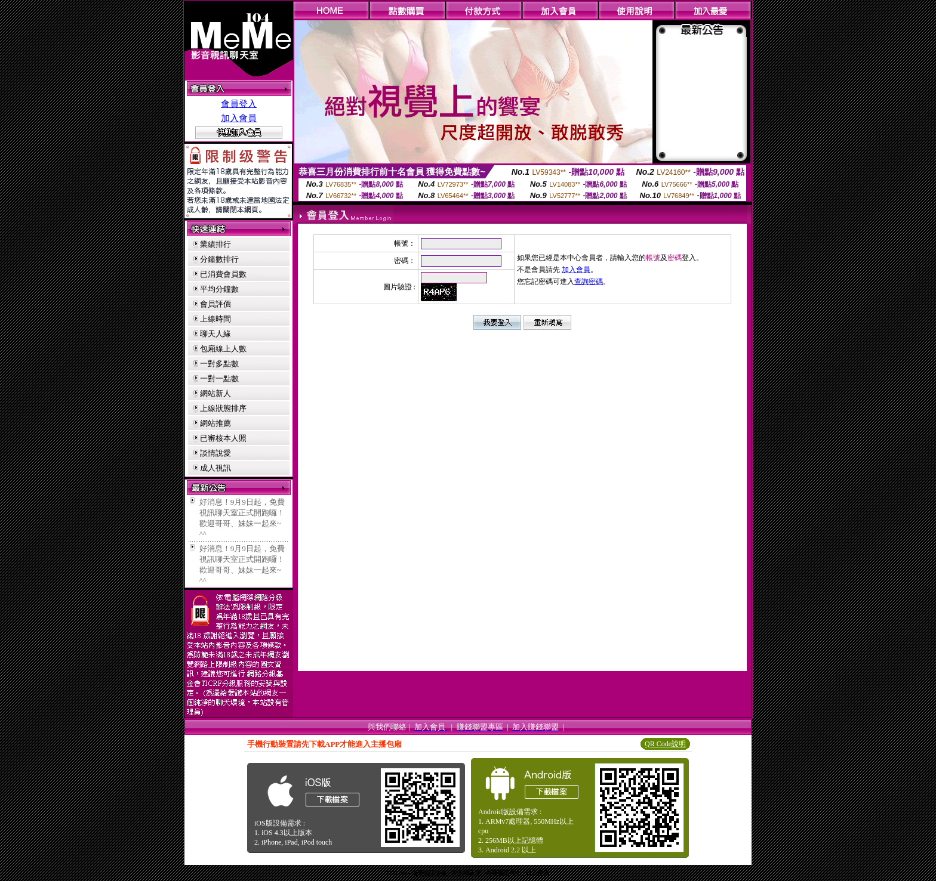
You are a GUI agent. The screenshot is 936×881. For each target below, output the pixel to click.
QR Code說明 (665, 744)
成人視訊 (215, 467)
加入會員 (239, 118)
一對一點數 (219, 378)
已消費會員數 (223, 274)
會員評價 (215, 303)
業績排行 (215, 244)
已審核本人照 (223, 438)
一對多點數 (219, 363)
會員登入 (239, 104)
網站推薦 (215, 423)
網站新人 (215, 393)
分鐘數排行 (219, 259)
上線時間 (215, 318)
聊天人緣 (215, 333)
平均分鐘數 (219, 289)
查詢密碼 (588, 281)
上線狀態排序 (223, 408)
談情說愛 (215, 453)
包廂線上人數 (223, 348)
